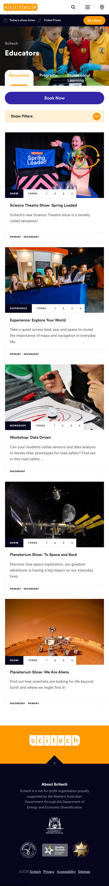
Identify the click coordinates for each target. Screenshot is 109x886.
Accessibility (66, 871)
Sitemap (84, 871)
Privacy (48, 871)
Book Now (54, 98)
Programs (48, 75)
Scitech (11, 43)
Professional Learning (79, 78)
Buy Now (94, 20)
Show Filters (56, 116)
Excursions (19, 75)
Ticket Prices (49, 20)
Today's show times (19, 20)
